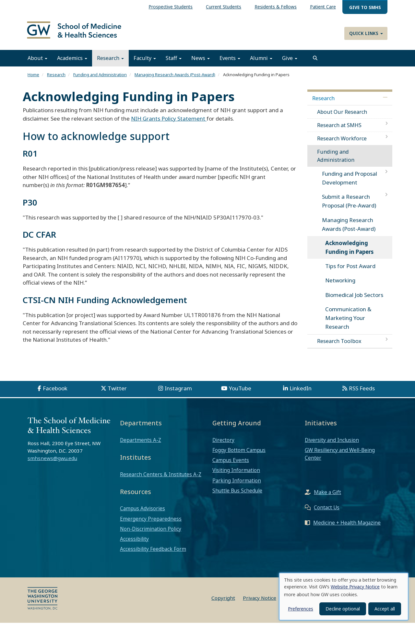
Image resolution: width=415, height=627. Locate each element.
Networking (340, 285)
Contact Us (326, 512)
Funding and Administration (100, 79)
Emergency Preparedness (151, 523)
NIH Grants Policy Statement (169, 123)
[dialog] (344, 597)
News (200, 62)
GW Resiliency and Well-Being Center (340, 458)
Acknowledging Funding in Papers (349, 252)
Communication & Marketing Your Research (348, 322)
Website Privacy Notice (355, 587)
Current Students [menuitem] (223, 7)
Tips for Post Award (350, 270)
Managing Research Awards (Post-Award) (175, 79)
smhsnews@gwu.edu (52, 462)
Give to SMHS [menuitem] (365, 7)
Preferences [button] (300, 609)
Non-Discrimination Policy (150, 533)
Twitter (117, 392)
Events (229, 62)
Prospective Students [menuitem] (170, 7)
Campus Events (230, 464)
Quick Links (366, 33)
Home (33, 79)
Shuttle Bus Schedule (237, 495)
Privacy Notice (259, 602)
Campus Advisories (142, 513)
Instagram (178, 392)
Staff (174, 62)
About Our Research (342, 116)
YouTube (240, 392)
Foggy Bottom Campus (239, 454)
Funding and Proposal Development (349, 182)
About (37, 62)
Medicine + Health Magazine (347, 527)
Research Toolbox (339, 345)
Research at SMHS (339, 129)
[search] (315, 62)
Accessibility (134, 543)
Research (110, 62)
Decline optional (343, 609)
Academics (72, 62)
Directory (223, 444)
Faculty (145, 62)
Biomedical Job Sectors (354, 299)
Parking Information (236, 484)
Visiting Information (236, 474)
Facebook (55, 392)
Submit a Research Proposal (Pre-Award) (349, 205)
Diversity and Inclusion (332, 444)
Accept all (384, 609)
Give (289, 62)
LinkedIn (301, 392)
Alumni (261, 62)
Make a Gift (327, 496)
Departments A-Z (140, 444)
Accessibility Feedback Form (153, 553)
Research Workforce (342, 143)
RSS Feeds (362, 392)
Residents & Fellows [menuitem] (276, 7)
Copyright (223, 602)
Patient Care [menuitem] (323, 7)
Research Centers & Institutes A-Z (160, 478)
